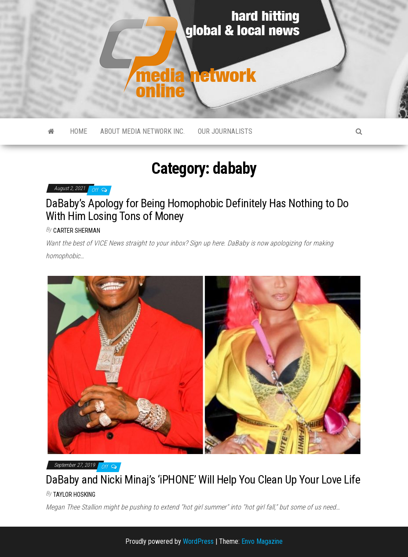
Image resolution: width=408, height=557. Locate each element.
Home (78, 131)
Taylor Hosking (74, 494)
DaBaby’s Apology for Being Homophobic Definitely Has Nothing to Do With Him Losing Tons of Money (197, 210)
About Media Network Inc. (142, 131)
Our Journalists (225, 131)
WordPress (198, 541)
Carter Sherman (76, 230)
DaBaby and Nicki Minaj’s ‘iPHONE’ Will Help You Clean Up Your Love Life (203, 479)
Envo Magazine (262, 541)
